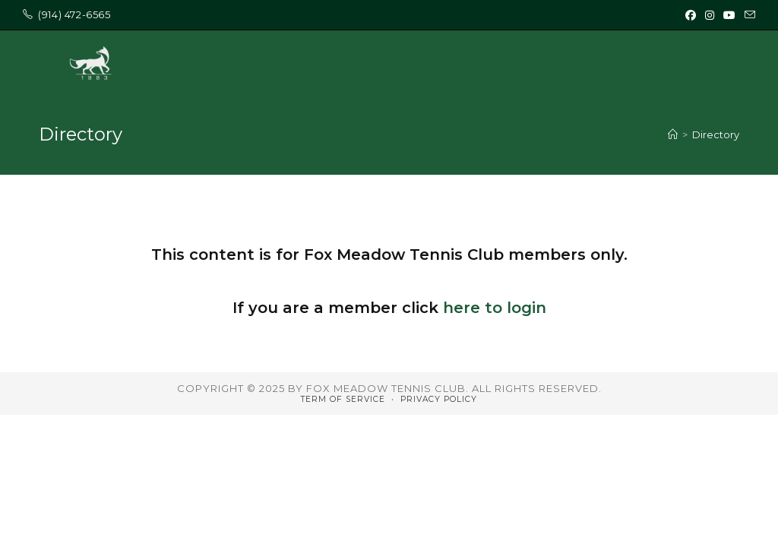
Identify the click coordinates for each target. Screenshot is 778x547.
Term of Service (343, 399)
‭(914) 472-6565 (74, 14)
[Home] (673, 134)
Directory (715, 134)
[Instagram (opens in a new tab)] (710, 15)
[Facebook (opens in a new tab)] (691, 15)
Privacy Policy (438, 399)
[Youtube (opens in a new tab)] (729, 15)
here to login (494, 308)
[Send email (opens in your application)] (747, 15)
